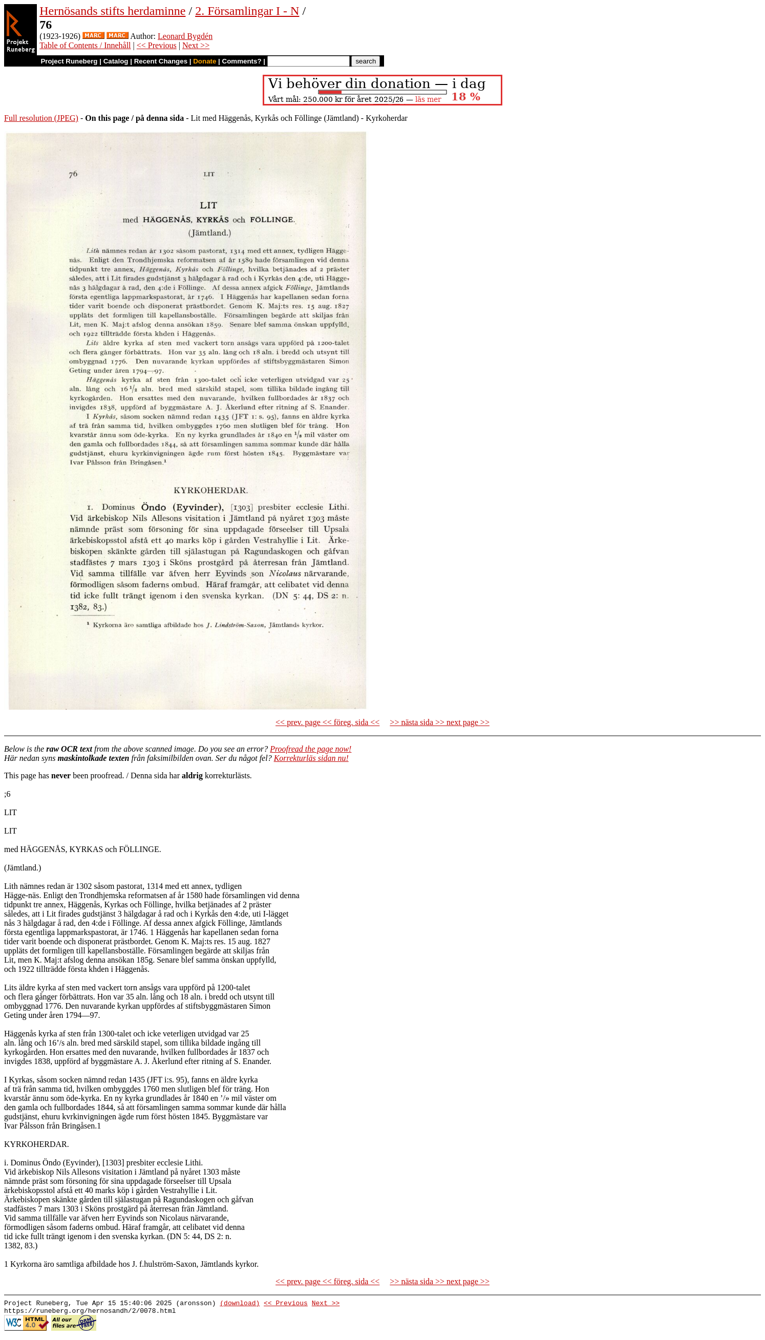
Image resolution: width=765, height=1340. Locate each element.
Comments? (242, 61)
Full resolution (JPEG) (41, 118)
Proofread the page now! (310, 749)
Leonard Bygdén (185, 36)
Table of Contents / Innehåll (85, 45)
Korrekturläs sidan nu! (311, 758)
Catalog (116, 61)
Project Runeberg (68, 61)
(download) (240, 1304)
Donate (204, 61)
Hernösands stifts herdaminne (112, 10)
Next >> (195, 45)
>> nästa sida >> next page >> (440, 722)
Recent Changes (160, 61)
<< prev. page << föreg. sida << (327, 722)
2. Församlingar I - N (247, 10)
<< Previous (157, 45)
